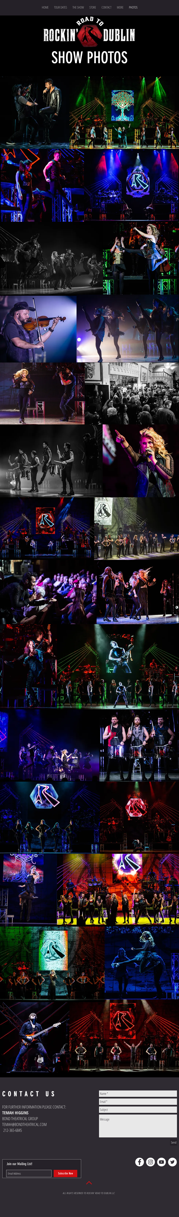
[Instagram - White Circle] (150, 1162)
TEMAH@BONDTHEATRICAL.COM (24, 1124)
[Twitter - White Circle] (172, 1162)
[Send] (173, 1142)
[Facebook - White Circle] (139, 1162)
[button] (120, 7)
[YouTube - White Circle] (161, 1162)
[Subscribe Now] (65, 1173)
